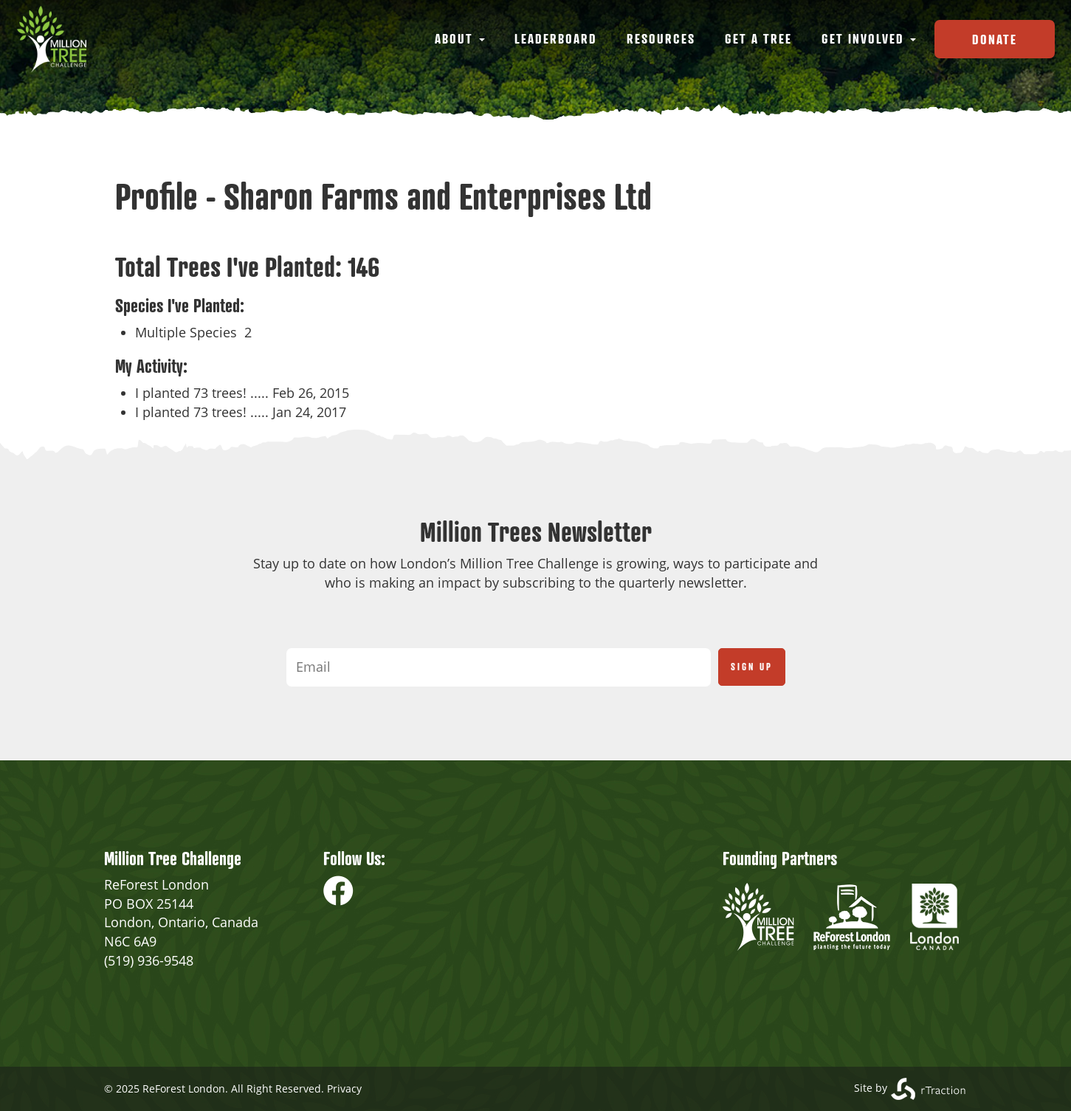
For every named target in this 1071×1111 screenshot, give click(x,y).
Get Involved (869, 38)
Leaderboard (555, 38)
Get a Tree (758, 38)
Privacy (344, 1088)
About (460, 38)
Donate (994, 39)
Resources (661, 38)
